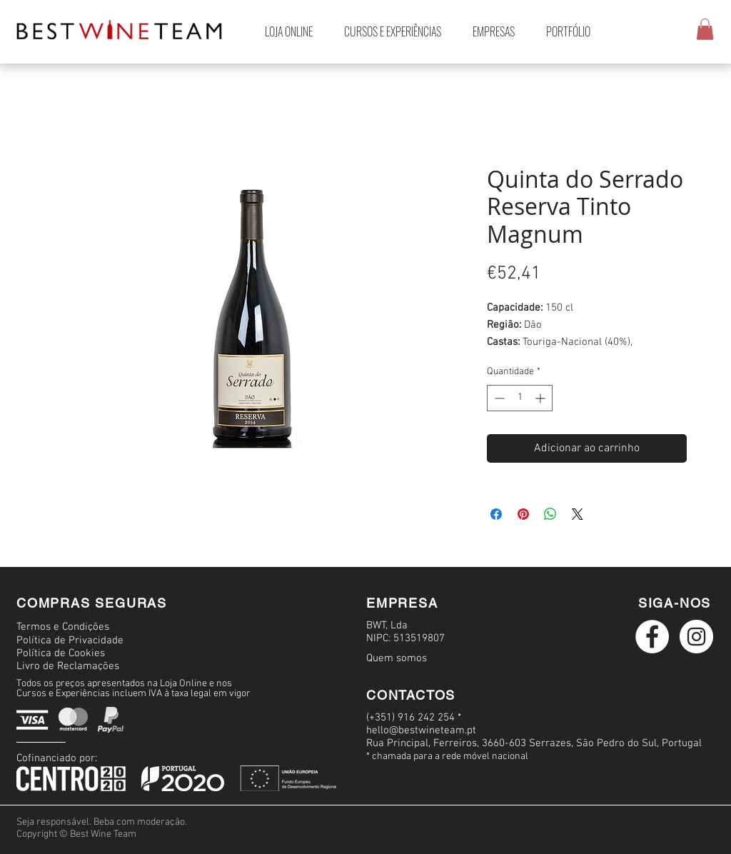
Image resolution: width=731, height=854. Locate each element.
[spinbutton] (520, 398)
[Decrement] (498, 398)
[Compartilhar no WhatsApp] (550, 514)
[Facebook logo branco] (652, 636)
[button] (705, 29)
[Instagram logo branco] (696, 636)
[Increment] (541, 398)
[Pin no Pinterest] (523, 514)
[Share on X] (577, 514)
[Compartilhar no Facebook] (496, 514)
